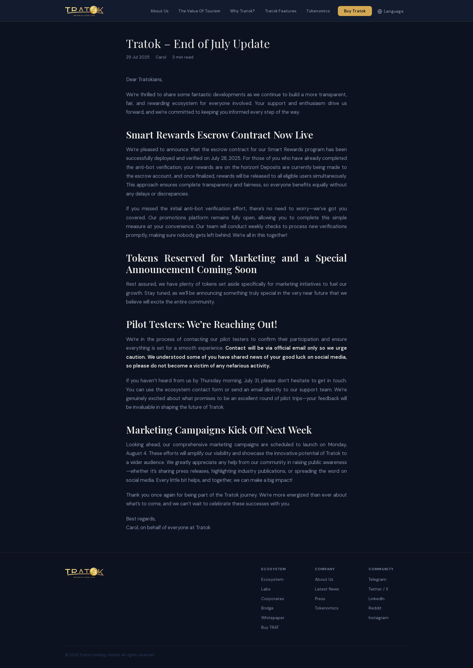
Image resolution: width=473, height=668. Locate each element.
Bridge (267, 608)
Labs (266, 589)
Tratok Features (281, 11)
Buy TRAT (270, 627)
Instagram (379, 617)
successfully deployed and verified (164, 158)
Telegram (377, 579)
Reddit (375, 608)
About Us (160, 11)
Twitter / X (378, 589)
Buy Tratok (355, 11)
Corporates (272, 598)
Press (320, 598)
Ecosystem (272, 579)
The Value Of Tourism (199, 11)
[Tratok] (84, 10)
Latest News (327, 589)
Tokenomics (318, 11)
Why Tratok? (242, 11)
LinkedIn (377, 598)
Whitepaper (272, 617)
